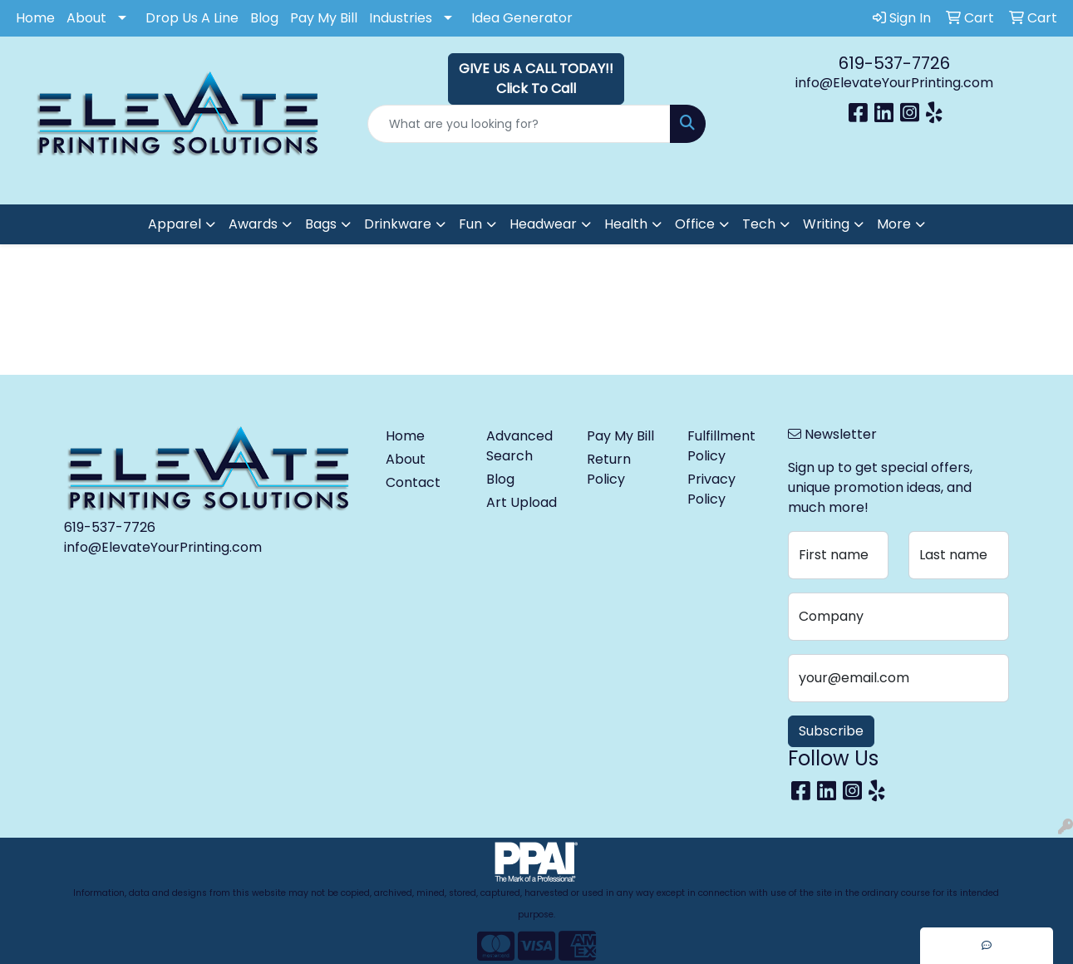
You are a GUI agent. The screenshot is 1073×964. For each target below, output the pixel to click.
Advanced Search (519, 445)
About (86, 17)
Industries (400, 17)
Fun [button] (470, 224)
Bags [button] (321, 224)
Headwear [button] (543, 224)
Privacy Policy (711, 489)
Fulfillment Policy (721, 445)
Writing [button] (826, 224)
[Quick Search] (518, 124)
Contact (413, 482)
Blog (264, 17)
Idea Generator (522, 17)
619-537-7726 (894, 63)
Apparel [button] (174, 224)
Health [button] (625, 224)
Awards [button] (253, 224)
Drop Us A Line (192, 17)
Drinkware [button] (397, 224)
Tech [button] (758, 224)
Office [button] (695, 224)
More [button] (894, 224)
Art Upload (521, 502)
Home (35, 17)
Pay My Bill (323, 17)
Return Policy (609, 469)
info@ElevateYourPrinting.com (894, 82)
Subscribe (831, 730)
